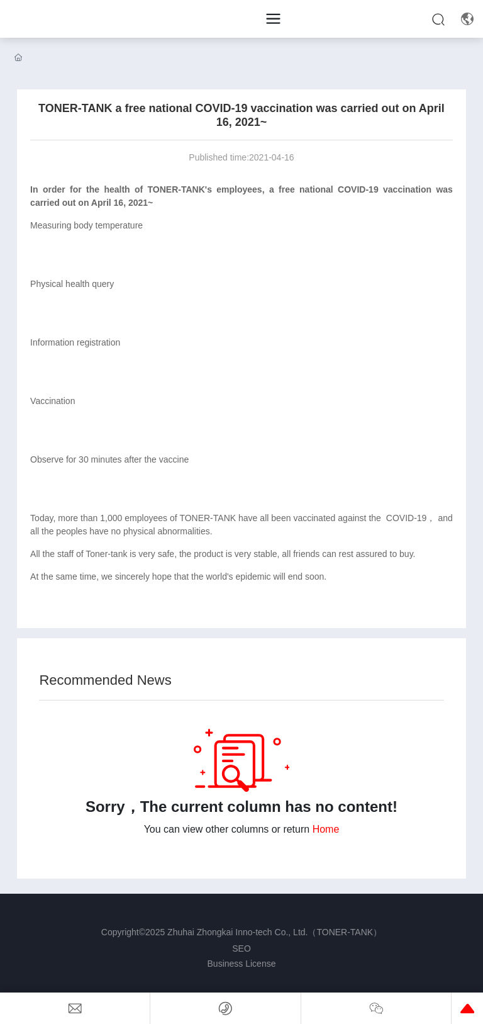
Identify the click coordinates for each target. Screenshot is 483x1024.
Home (326, 829)
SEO (241, 948)
